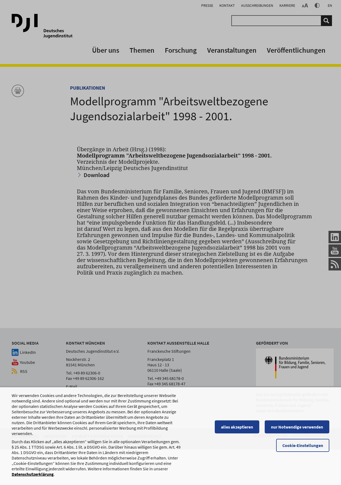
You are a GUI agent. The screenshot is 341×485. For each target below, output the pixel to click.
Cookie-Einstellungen (302, 446)
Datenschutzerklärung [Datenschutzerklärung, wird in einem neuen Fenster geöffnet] (33, 474)
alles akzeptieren (237, 427)
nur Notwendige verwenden (297, 427)
